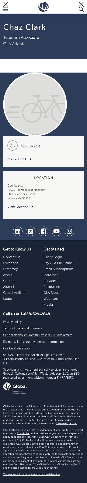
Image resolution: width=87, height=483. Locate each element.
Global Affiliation (15, 293)
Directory (10, 269)
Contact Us (11, 257)
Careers (9, 281)
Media (48, 305)
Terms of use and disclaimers (22, 328)
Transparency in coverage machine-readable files (31, 474)
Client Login (53, 257)
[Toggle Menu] (5, 7)
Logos (8, 299)
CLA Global (23, 433)
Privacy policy (12, 322)
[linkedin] (17, 231)
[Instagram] (69, 231)
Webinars (51, 299)
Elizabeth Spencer (66, 423)
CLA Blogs (51, 293)
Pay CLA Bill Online (58, 263)
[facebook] (43, 231)
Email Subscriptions (58, 269)
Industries (51, 275)
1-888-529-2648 (35, 314)
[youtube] (56, 231)
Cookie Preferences (16, 348)
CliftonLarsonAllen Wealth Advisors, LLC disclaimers (37, 335)
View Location (17, 207)
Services (50, 281)
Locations (10, 263)
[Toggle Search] (81, 7)
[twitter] (30, 231)
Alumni (8, 287)
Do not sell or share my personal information (33, 341)
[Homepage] (43, 7)
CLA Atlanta (14, 44)
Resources (52, 287)
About (7, 275)
